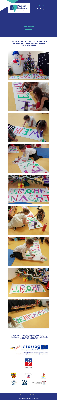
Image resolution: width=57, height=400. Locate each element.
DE (39, 5)
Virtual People (35, 398)
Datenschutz (24, 394)
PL (43, 5)
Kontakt (32, 394)
